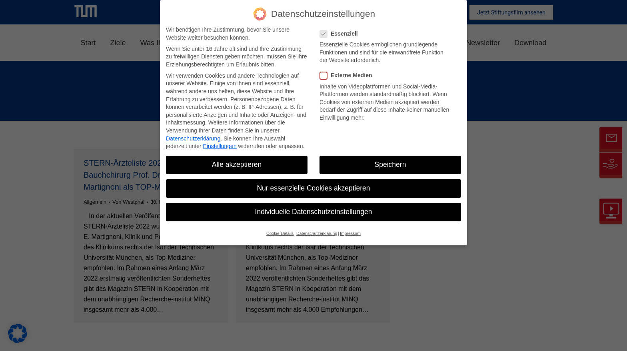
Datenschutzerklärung (193, 138)
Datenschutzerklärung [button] (316, 233)
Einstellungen (220, 146)
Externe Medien (348, 75)
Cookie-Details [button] (280, 233)
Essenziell (341, 34)
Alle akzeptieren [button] (237, 164)
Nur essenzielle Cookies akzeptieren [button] (313, 188)
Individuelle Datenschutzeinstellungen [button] (313, 212)
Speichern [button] (390, 164)
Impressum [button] (350, 233)
